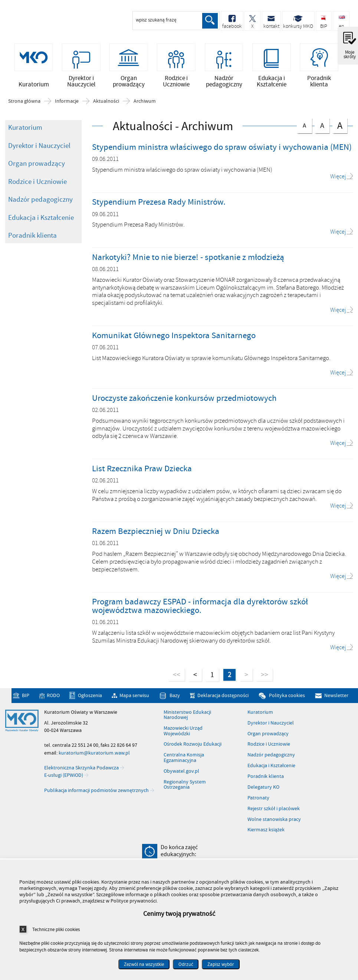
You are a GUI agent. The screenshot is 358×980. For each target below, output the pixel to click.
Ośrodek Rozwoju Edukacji (192, 747)
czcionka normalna (304, 127)
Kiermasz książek (266, 832)
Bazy (175, 698)
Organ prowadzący (36, 166)
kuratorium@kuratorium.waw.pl (94, 755)
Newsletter (336, 698)
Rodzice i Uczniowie (37, 184)
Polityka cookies (287, 698)
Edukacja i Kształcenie (41, 220)
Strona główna (24, 104)
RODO (53, 698)
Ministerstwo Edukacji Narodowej (187, 718)
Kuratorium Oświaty (44, 22)
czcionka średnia (322, 127)
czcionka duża (339, 128)
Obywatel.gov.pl (181, 774)
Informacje (67, 104)
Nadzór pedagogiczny (40, 202)
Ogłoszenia (90, 698)
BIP (25, 698)
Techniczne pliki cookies (56, 929)
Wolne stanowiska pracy (274, 822)
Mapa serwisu (134, 698)
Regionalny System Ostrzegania (185, 787)
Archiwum (145, 104)
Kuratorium (25, 130)
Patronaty (258, 801)
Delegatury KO (263, 790)
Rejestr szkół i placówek (273, 811)
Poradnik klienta (32, 238)
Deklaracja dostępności (223, 698)
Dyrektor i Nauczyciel (39, 148)
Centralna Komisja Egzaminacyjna (184, 760)
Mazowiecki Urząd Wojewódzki (183, 734)
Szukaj (209, 21)
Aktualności (106, 104)
